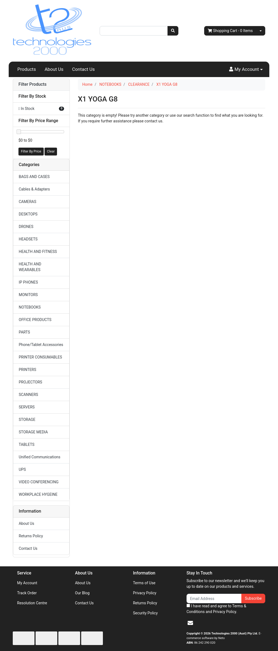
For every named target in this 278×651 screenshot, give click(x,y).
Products (26, 69)
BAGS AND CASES (34, 176)
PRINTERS (27, 369)
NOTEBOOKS (30, 307)
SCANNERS (28, 394)
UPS (22, 469)
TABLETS (26, 444)
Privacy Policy (144, 593)
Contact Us (83, 69)
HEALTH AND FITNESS (38, 251)
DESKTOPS (28, 214)
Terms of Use (144, 583)
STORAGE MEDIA (33, 432)
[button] (246, 69)
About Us (54, 69)
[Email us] (190, 623)
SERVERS (27, 407)
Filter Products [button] (32, 84)
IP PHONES (28, 282)
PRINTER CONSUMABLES (40, 357)
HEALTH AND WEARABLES (30, 267)
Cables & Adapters (34, 189)
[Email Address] (214, 598)
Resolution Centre (32, 603)
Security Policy (145, 613)
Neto (221, 638)
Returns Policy (31, 536)
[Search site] (173, 31)
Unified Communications (39, 457)
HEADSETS (28, 239)
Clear (51, 151)
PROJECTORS (30, 382)
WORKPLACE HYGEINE (38, 494)
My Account (27, 583)
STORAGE (27, 419)
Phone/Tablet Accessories (41, 344)
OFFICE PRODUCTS (35, 319)
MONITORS (28, 295)
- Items (230, 31)
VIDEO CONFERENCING (38, 482)
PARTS (24, 332)
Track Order (27, 593)
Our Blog (82, 593)
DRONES (26, 226)
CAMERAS (27, 201)
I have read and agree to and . (216, 609)
